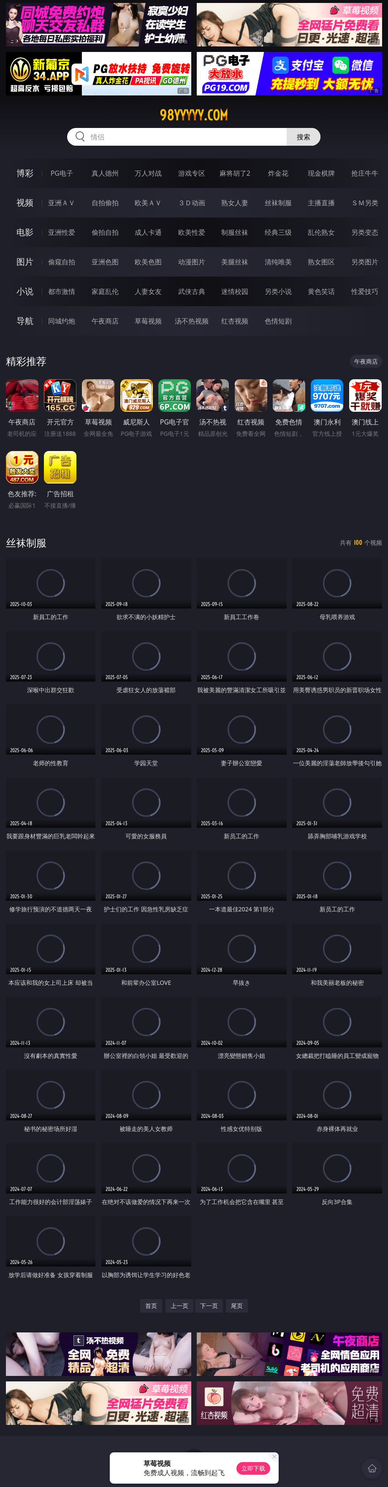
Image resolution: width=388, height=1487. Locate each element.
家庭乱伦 (105, 291)
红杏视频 (234, 321)
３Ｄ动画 (191, 202)
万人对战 (148, 173)
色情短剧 (278, 321)
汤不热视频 (192, 321)
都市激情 (61, 291)
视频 (24, 202)
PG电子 (62, 173)
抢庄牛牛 (364, 173)
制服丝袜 (234, 232)
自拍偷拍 (105, 202)
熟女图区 (321, 261)
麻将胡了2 (235, 173)
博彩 (24, 173)
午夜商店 (105, 321)
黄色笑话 (321, 291)
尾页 (237, 1306)
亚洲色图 (105, 261)
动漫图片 (191, 261)
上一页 (179, 1306)
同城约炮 (61, 321)
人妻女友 (148, 291)
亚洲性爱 (61, 232)
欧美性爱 (191, 232)
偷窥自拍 (61, 261)
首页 (151, 1306)
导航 (24, 320)
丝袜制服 (278, 202)
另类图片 (364, 261)
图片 (24, 261)
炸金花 (278, 173)
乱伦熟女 (321, 232)
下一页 (209, 1306)
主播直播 (321, 202)
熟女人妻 (234, 202)
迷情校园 (234, 291)
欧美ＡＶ (148, 202)
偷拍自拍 (105, 232)
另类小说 (278, 291)
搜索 (303, 136)
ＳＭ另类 (364, 202)
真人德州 (105, 173)
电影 (24, 232)
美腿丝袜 (234, 261)
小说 (24, 291)
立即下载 (253, 1468)
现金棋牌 (321, 173)
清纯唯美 (278, 261)
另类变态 (364, 232)
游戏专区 (191, 173)
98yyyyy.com (194, 115)
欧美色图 (148, 261)
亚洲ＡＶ (61, 202)
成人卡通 (148, 232)
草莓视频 (148, 321)
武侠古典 (191, 291)
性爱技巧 (364, 291)
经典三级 (278, 232)
